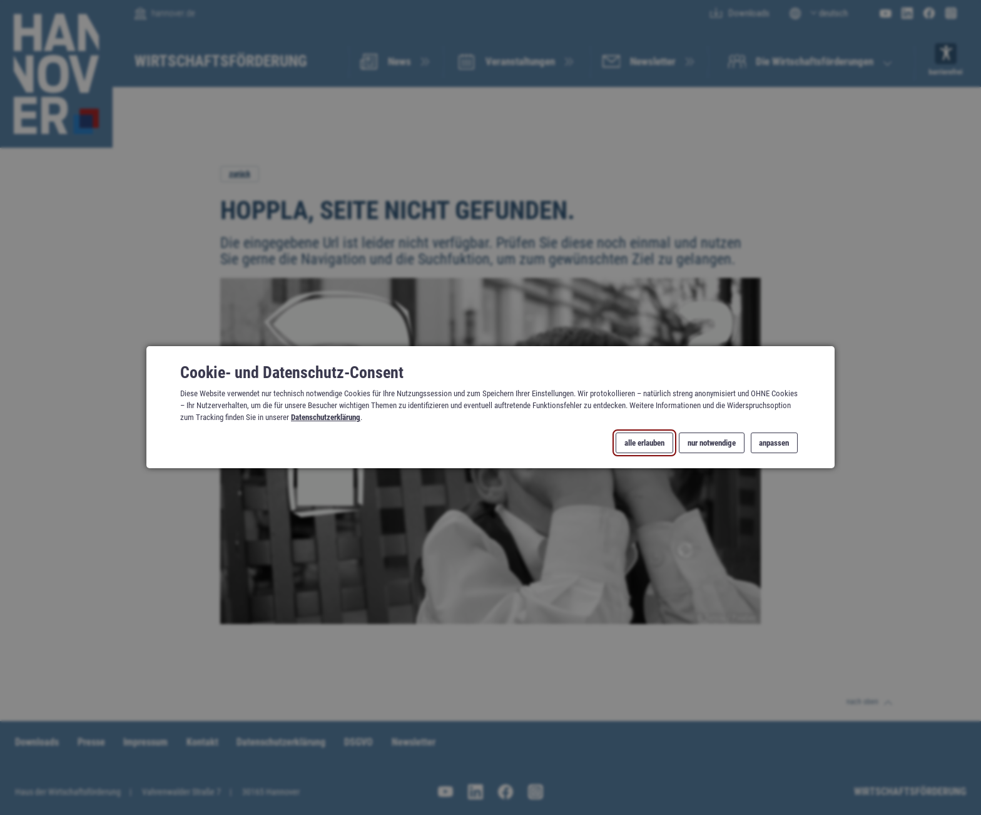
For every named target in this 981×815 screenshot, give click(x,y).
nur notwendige (712, 443)
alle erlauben (644, 443)
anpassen (774, 443)
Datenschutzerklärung (325, 418)
